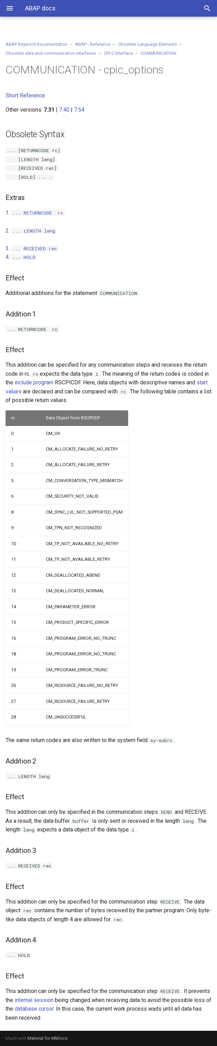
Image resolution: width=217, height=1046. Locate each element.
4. (21, 257)
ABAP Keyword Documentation (36, 44)
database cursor (34, 1008)
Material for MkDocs (47, 1038)
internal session (34, 1000)
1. (35, 212)
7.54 (79, 109)
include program (34, 382)
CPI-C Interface (118, 53)
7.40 (64, 109)
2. (31, 230)
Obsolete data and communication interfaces (51, 53)
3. (32, 248)
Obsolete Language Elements (147, 44)
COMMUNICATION (158, 53)
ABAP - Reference (92, 44)
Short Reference (25, 95)
